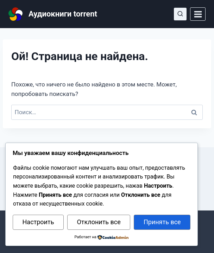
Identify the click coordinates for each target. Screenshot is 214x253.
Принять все (162, 222)
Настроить (38, 222)
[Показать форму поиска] (180, 14)
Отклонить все (98, 222)
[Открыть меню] (198, 14)
